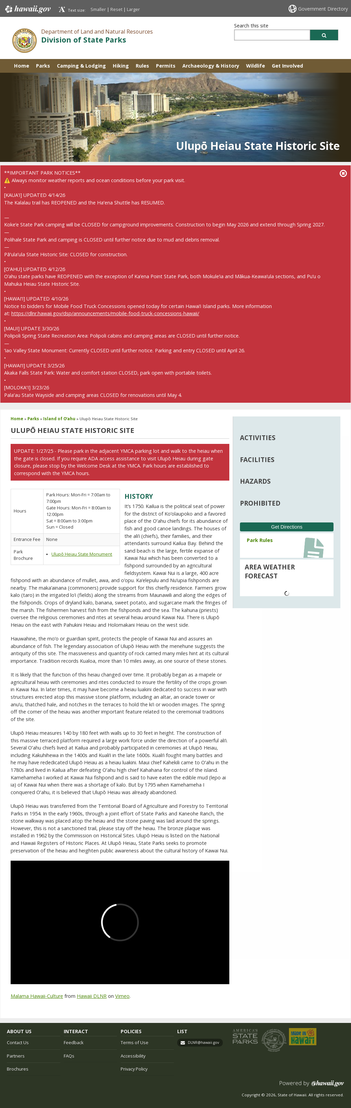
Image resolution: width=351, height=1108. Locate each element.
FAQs (69, 1056)
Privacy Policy (134, 1069)
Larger (133, 9)
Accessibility (133, 1056)
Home (21, 65)
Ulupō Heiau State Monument (81, 554)
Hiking (121, 65)
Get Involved (287, 65)
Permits (166, 65)
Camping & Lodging (81, 65)
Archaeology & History (210, 65)
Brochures (17, 1069)
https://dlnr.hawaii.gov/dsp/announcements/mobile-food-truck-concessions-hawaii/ (105, 313)
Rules (142, 65)
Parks (43, 65)
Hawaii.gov (27, 9)
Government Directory (323, 8)
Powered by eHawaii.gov (312, 1086)
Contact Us (18, 1042)
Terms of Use (134, 1042)
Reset (116, 9)
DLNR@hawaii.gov (203, 1042)
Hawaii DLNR (92, 996)
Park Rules (260, 540)
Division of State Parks (83, 39)
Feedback (74, 1042)
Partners (16, 1056)
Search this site (251, 25)
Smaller (98, 9)
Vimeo (122, 996)
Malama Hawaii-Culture (37, 996)
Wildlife (255, 65)
